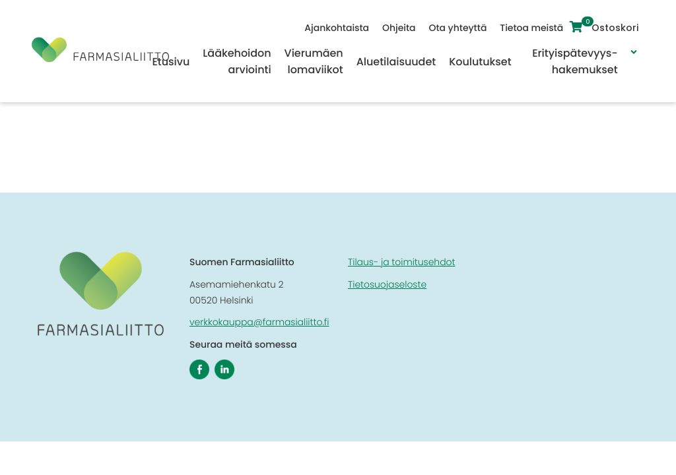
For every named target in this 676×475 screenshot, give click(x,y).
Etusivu (170, 61)
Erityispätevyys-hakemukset (574, 61)
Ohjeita (401, 27)
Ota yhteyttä (461, 27)
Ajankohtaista (340, 27)
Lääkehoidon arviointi (237, 61)
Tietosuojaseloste (387, 284)
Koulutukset (480, 61)
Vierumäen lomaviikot (314, 61)
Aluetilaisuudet (396, 61)
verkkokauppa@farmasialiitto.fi (259, 322)
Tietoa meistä (534, 27)
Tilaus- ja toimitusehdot (401, 262)
